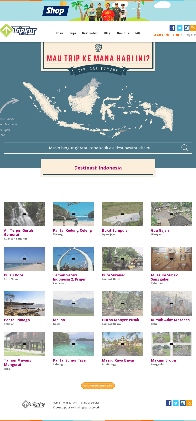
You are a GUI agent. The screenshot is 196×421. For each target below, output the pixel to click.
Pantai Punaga (17, 319)
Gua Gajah (160, 230)
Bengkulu (157, 364)
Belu (154, 324)
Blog (107, 33)
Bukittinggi (109, 364)
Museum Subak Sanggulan (164, 277)
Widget (67, 402)
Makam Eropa (163, 360)
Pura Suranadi (114, 275)
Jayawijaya (108, 234)
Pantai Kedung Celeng (72, 230)
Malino (59, 319)
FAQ (137, 33)
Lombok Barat (111, 279)
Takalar (9, 324)
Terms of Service (90, 402)
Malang (58, 234)
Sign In (177, 34)
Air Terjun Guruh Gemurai (18, 232)
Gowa (56, 324)
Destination (90, 33)
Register (190, 34)
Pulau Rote (13, 275)
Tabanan (157, 283)
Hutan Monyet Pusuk (120, 319)
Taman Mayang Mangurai (18, 362)
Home (60, 33)
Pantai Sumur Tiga (69, 360)
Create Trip (161, 34)
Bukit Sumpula (115, 230)
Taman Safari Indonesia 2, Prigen (69, 277)
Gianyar (156, 234)
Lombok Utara (111, 324)
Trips (72, 33)
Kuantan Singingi (15, 238)
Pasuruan (59, 283)
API (75, 402)
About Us (122, 33)
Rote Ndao (11, 279)
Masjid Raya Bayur (118, 360)
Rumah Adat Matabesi (171, 319)
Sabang (58, 364)
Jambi (7, 368)
